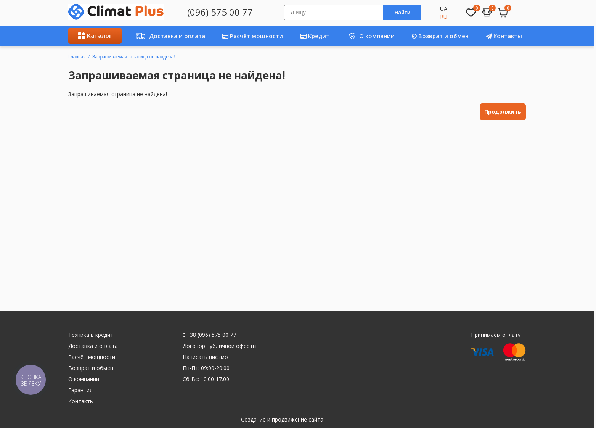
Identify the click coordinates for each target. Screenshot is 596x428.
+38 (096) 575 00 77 (209, 334)
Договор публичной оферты (220, 345)
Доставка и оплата (168, 36)
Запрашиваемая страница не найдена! (133, 57)
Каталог (95, 35)
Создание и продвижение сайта (282, 419)
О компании (369, 36)
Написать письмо (205, 356)
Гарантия (80, 390)
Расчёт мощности (252, 36)
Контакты (504, 36)
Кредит (314, 36)
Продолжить (502, 111)
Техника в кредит (90, 334)
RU (443, 16)
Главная (77, 57)
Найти (402, 13)
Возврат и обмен (440, 36)
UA (443, 8)
